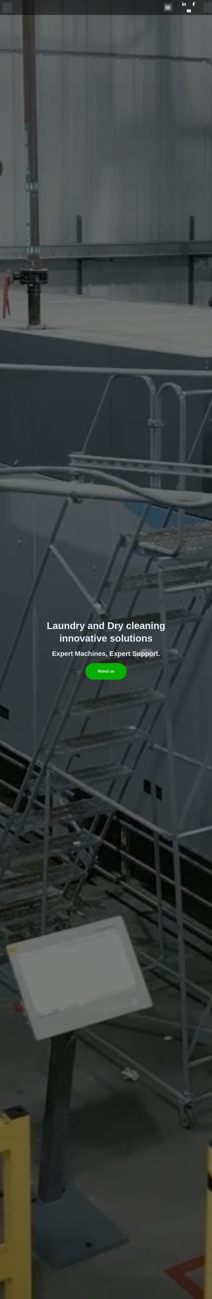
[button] (168, 7)
